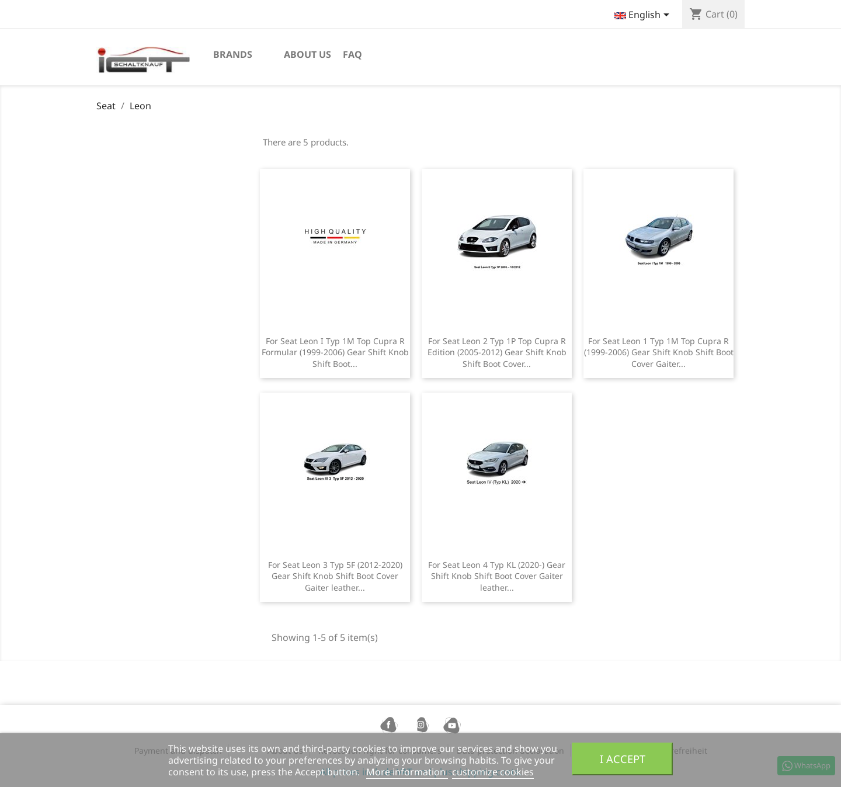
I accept (622, 758)
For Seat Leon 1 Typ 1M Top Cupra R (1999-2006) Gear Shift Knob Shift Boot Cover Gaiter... (659, 352)
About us (307, 54)
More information (407, 771)
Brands (232, 54)
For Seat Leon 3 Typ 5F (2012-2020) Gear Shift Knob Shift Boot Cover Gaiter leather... (335, 576)
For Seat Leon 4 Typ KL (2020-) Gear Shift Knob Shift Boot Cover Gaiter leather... (496, 576)
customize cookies (493, 771)
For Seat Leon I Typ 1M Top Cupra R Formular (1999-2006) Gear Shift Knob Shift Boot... (335, 352)
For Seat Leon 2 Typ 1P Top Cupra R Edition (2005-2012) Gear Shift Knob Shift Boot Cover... (497, 352)
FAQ (352, 54)
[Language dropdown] (643, 16)
